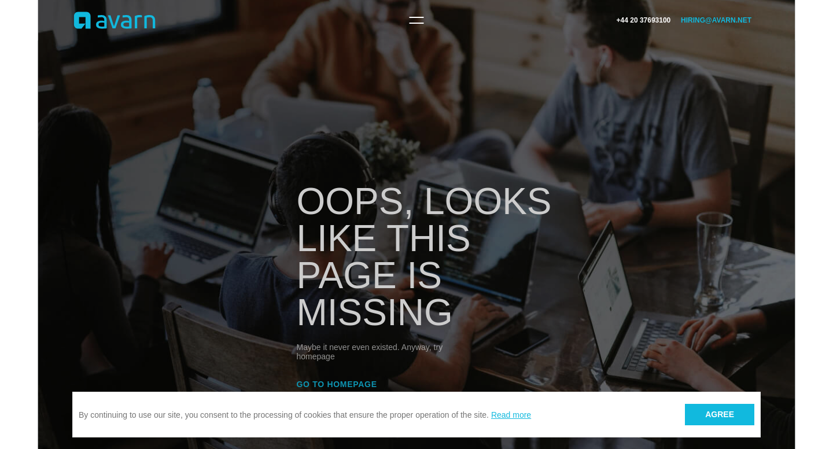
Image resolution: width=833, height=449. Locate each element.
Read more (511, 414)
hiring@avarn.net (716, 20)
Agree (719, 414)
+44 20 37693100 (644, 20)
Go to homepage (337, 384)
